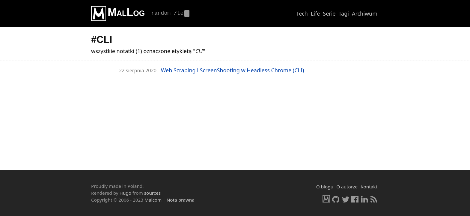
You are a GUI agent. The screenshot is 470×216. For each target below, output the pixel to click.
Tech (302, 13)
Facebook (354, 198)
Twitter (345, 198)
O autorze (347, 187)
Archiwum (364, 13)
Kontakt (369, 187)
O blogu (324, 187)
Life (315, 13)
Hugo (125, 193)
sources (152, 193)
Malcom (153, 200)
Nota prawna (181, 200)
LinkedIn (364, 198)
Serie (329, 13)
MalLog (126, 12)
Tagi (344, 13)
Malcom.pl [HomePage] (326, 198)
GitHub (335, 198)
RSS (374, 198)
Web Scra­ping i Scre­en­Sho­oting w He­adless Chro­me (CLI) (232, 70)
